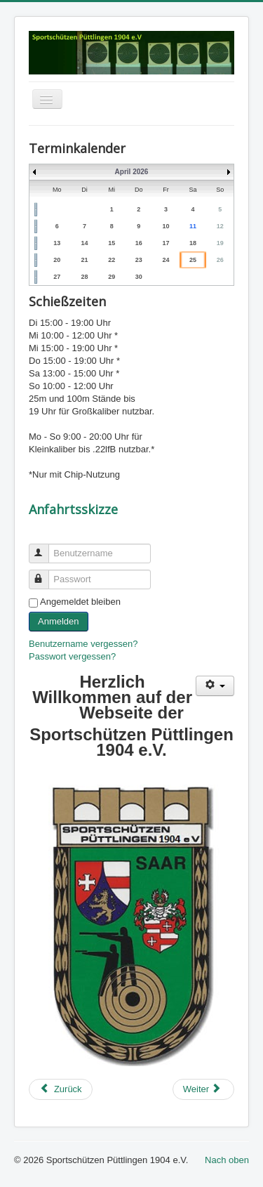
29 (111, 276)
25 (192, 259)
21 (84, 259)
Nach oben (227, 1160)
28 (84, 276)
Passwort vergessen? (72, 656)
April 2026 (132, 172)
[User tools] (215, 686)
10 (165, 226)
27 (56, 276)
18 (192, 243)
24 (165, 259)
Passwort (45, 573)
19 (220, 243)
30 (138, 276)
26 (220, 259)
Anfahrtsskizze (73, 509)
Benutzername (45, 547)
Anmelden (58, 621)
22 (111, 259)
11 (192, 226)
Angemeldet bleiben (80, 601)
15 (111, 243)
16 (138, 243)
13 (56, 243)
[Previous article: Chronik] (61, 1089)
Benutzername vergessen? (83, 643)
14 (84, 243)
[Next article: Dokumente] (203, 1089)
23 (138, 259)
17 (165, 243)
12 (220, 226)
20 (56, 259)
